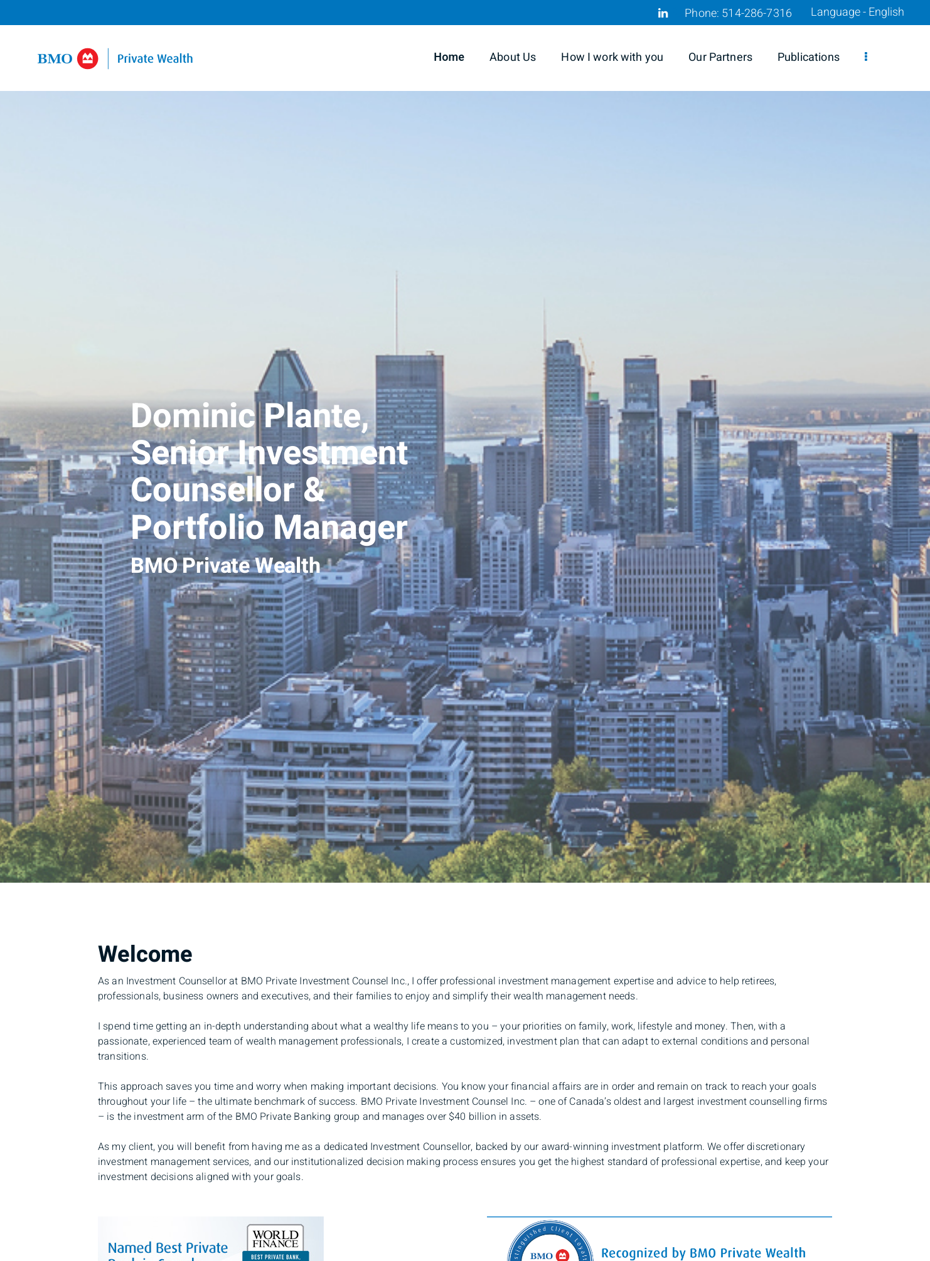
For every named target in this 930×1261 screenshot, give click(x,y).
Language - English (857, 12)
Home (449, 57)
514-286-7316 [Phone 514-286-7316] (757, 13)
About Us (512, 57)
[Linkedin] (663, 13)
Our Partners (720, 57)
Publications (809, 57)
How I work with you (612, 57)
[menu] (866, 58)
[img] (465, 441)
